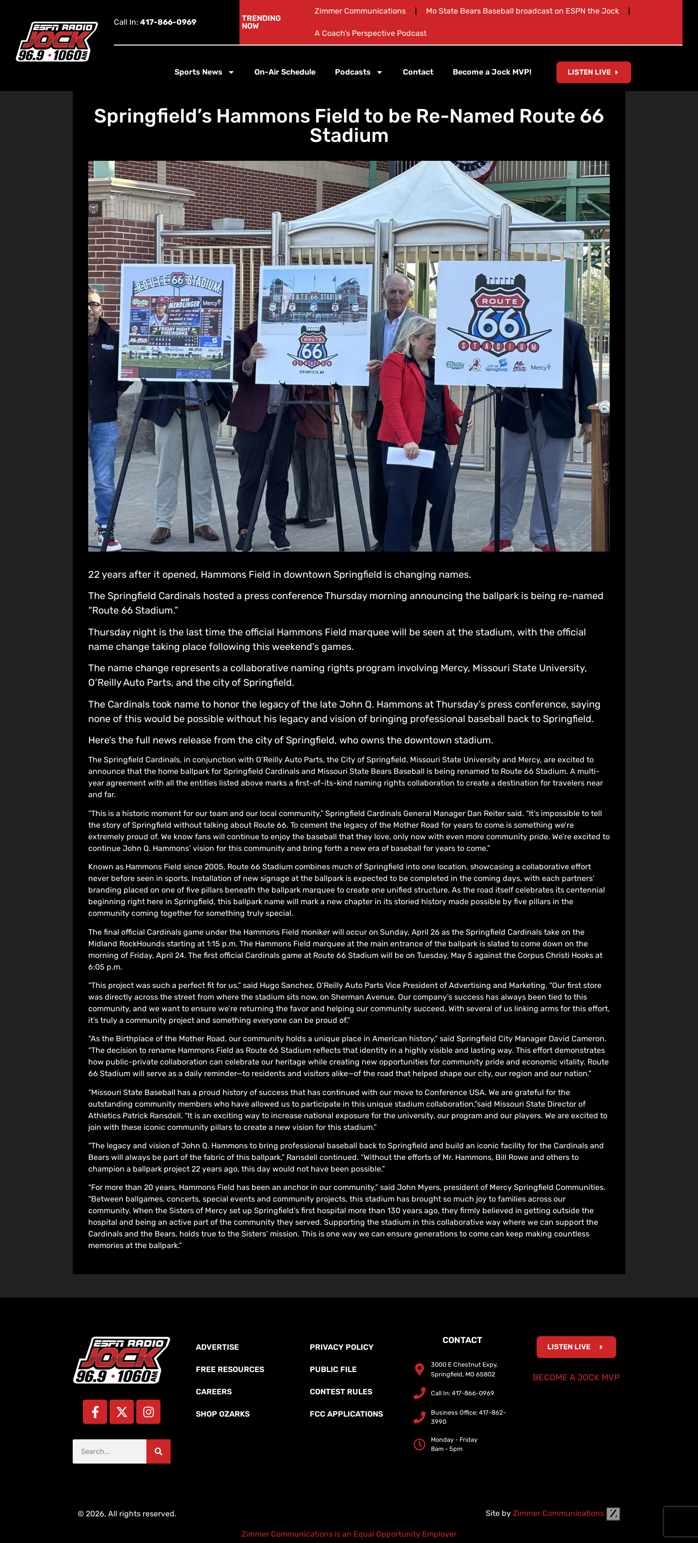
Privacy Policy (342, 1347)
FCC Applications (346, 1414)
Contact (418, 72)
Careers (214, 1391)
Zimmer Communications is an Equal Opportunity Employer (349, 1534)
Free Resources (230, 1369)
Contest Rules (341, 1391)
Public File (333, 1369)
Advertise (217, 1347)
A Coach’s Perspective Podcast (371, 33)
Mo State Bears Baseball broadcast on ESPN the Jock (522, 10)
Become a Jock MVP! (492, 72)
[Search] (158, 1451)
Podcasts (359, 72)
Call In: (155, 22)
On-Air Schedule (285, 72)
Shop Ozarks (223, 1414)
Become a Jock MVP (576, 1377)
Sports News (204, 72)
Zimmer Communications (360, 10)
